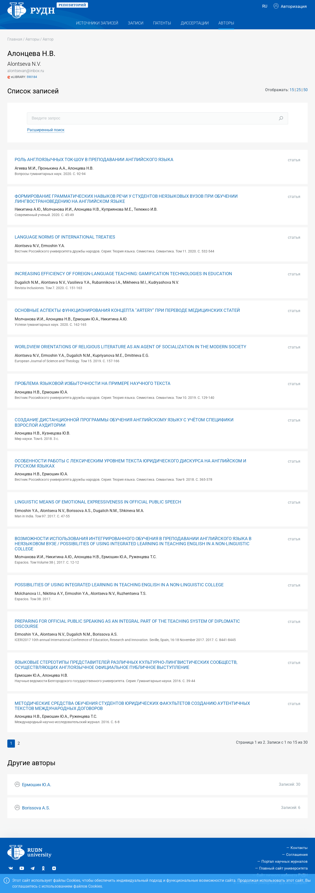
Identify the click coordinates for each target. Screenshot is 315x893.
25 (298, 99)
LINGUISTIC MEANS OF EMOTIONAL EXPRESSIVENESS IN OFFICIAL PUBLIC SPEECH (98, 511)
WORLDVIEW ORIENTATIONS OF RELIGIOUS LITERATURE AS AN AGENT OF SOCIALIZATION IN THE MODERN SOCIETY (130, 356)
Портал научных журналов (284, 861)
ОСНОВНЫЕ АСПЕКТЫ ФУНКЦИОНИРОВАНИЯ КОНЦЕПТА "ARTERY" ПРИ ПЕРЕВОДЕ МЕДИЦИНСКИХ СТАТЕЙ (127, 320)
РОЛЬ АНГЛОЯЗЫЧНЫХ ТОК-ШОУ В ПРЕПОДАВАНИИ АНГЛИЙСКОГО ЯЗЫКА (94, 169)
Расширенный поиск (46, 139)
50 (305, 99)
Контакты (299, 848)
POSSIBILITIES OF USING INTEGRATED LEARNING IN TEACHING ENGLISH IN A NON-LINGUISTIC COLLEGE (119, 594)
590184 (32, 86)
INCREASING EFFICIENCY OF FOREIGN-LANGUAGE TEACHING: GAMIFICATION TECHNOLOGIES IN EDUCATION (123, 283)
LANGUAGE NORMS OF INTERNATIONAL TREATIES (65, 246)
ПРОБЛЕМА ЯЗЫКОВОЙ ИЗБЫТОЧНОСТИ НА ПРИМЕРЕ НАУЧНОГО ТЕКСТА (92, 393)
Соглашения (297, 854)
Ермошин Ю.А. (36, 794)
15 (292, 99)
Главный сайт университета (283, 868)
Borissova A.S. (36, 817)
